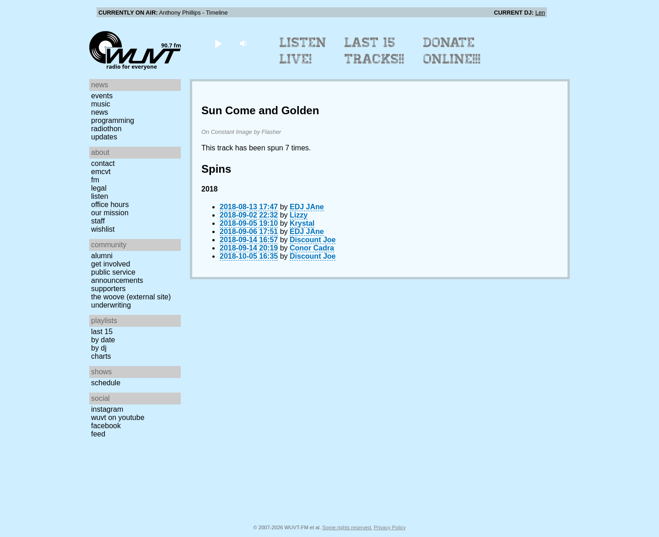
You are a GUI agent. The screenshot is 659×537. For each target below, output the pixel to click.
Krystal (302, 223)
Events (102, 96)
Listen (99, 196)
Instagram (107, 409)
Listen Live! (303, 50)
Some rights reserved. (347, 527)
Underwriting (111, 305)
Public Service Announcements (117, 276)
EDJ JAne (307, 207)
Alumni (102, 256)
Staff (98, 221)
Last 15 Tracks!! (375, 50)
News (99, 112)
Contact (103, 163)
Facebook (106, 426)
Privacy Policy (390, 527)
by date (103, 340)
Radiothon (106, 129)
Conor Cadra (312, 248)
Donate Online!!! (452, 50)
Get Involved (110, 264)
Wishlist (103, 229)
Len (540, 12)
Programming (112, 120)
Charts (101, 356)
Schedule (105, 383)
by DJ (99, 348)
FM (95, 180)
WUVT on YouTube (118, 417)
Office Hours (110, 204)
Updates (104, 137)
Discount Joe (312, 240)
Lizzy (299, 215)
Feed (98, 434)
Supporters (108, 288)
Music (100, 104)
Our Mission (110, 213)
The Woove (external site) (131, 297)
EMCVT (101, 171)
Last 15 (102, 331)
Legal (99, 188)
